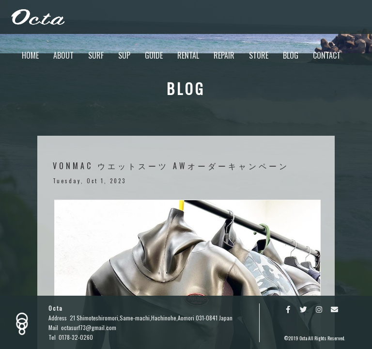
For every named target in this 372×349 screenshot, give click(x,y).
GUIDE (154, 55)
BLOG (290, 55)
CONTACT (327, 55)
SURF (96, 55)
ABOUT (63, 55)
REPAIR (224, 55)
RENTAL (188, 55)
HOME (30, 55)
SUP (124, 55)
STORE (258, 55)
